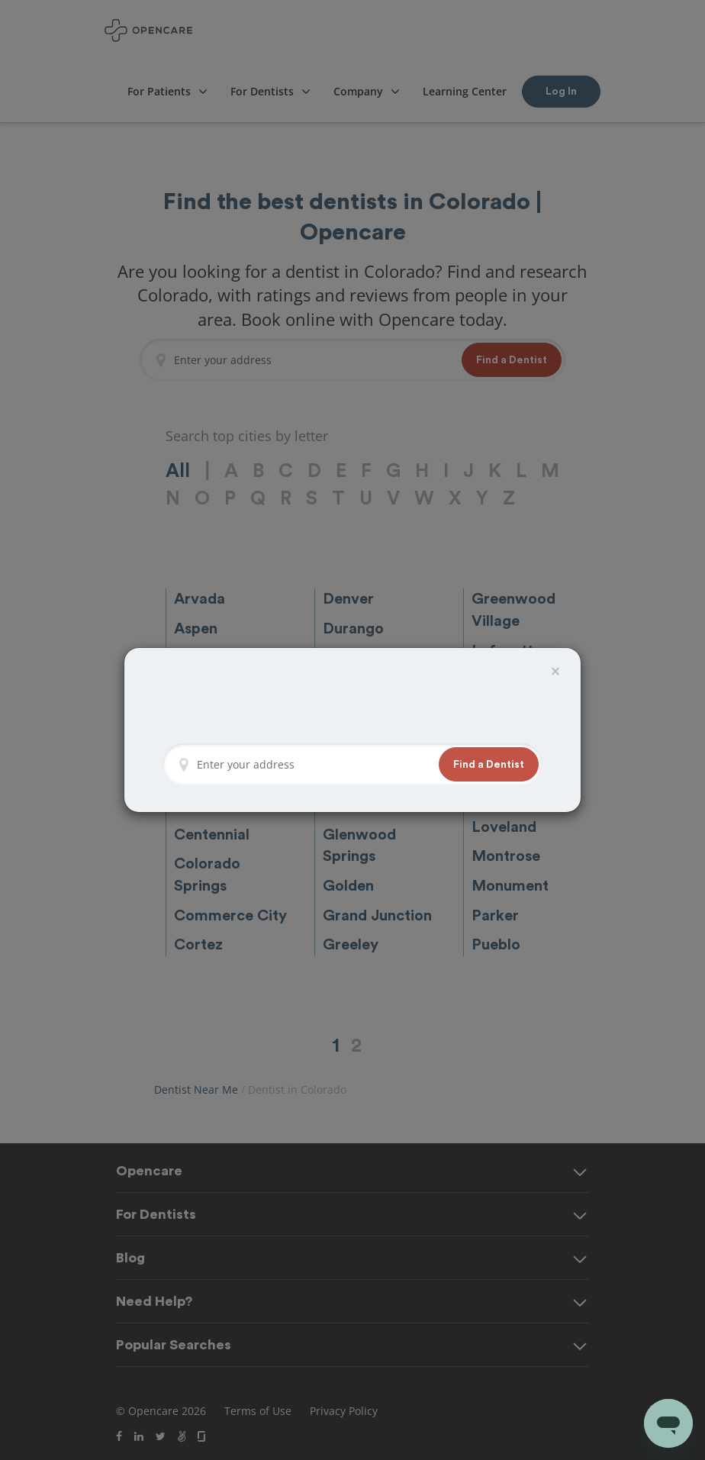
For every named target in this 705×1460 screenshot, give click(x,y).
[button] (489, 764)
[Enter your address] (313, 764)
